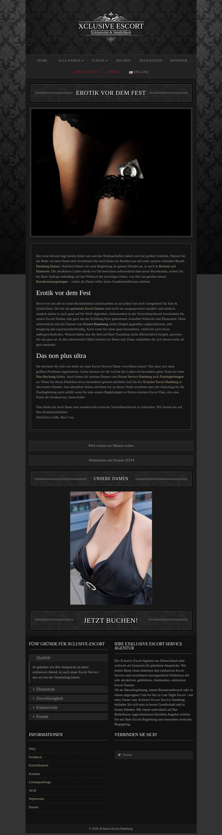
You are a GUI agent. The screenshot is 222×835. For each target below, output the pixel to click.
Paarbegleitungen (172, 376)
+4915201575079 (85, 72)
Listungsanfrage (40, 784)
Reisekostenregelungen (52, 281)
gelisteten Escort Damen (88, 308)
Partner (34, 809)
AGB (32, 792)
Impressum (36, 800)
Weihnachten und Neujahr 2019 (111, 460)
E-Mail (113, 72)
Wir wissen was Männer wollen (111, 445)
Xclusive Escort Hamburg (161, 382)
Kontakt (34, 775)
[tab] (68, 659)
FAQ (32, 750)
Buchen (124, 60)
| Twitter (125, 756)
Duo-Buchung (46, 376)
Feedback (35, 759)
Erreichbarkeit (39, 767)
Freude (43, 718)
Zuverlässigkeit (50, 700)
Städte (99, 60)
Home (42, 60)
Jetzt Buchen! (111, 622)
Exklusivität (47, 709)
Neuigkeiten (150, 60)
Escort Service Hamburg (135, 376)
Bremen (164, 266)
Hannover (43, 271)
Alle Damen (71, 60)
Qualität (43, 659)
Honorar (178, 60)
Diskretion (46, 691)
